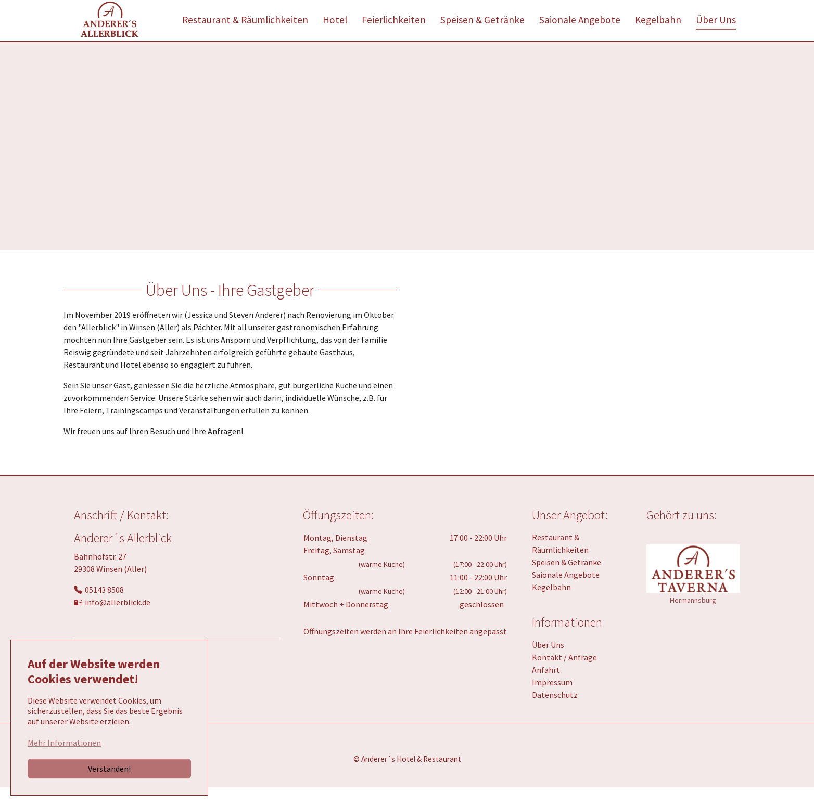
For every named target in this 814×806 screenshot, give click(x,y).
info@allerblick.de (117, 621)
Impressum (552, 701)
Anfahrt (546, 688)
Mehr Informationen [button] (64, 742)
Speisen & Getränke (566, 581)
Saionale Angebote (566, 593)
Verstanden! (109, 768)
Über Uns (548, 663)
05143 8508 (104, 608)
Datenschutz (555, 713)
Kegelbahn (551, 606)
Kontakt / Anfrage (564, 676)
